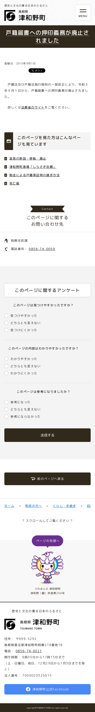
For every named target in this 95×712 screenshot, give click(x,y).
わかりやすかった (23, 359)
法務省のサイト (33, 107)
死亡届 (14, 183)
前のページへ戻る (50, 479)
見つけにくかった (23, 330)
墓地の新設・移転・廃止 (27, 158)
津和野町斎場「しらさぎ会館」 (32, 167)
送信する (47, 435)
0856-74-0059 (42, 249)
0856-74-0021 (29, 651)
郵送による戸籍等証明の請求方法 (34, 175)
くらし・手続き (64, 506)
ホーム (9, 506)
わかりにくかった (23, 373)
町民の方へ (33, 506)
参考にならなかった (25, 416)
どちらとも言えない (25, 323)
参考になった (20, 402)
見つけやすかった (23, 316)
